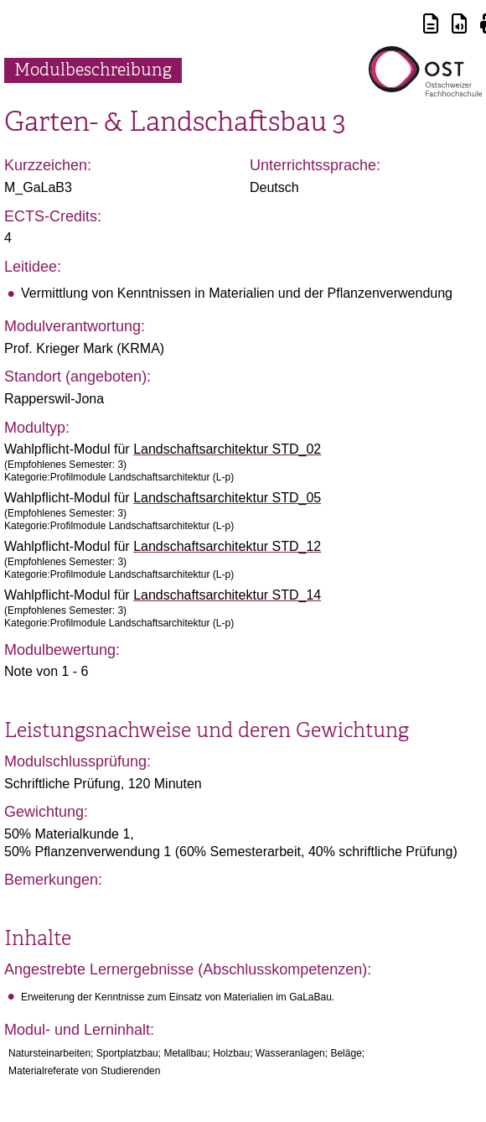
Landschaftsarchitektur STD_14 (227, 595)
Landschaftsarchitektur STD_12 (227, 546)
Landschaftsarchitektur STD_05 (227, 498)
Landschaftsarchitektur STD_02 (227, 449)
